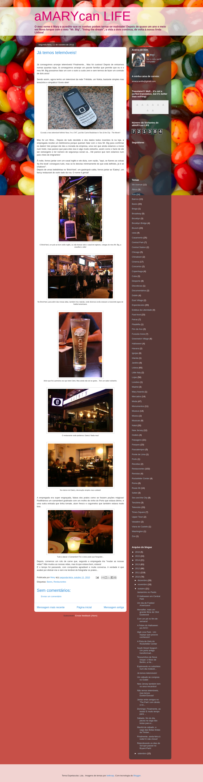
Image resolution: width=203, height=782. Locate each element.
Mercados (136, 396)
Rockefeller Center (140, 478)
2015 (137, 556)
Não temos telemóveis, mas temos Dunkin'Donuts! (148, 693)
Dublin (135, 295)
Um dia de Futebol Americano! (145, 604)
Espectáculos (138, 305)
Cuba (134, 276)
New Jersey (137, 430)
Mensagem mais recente (51, 607)
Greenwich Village (140, 338)
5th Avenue (137, 184)
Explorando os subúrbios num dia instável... (148, 667)
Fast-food (136, 314)
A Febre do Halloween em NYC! (147, 626)
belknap (110, 775)
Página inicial (84, 607)
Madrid (135, 387)
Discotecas (137, 286)
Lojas (134, 377)
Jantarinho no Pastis (146, 592)
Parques (136, 444)
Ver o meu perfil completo (153, 60)
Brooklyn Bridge (139, 223)
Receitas (136, 464)
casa (134, 233)
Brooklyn (136, 218)
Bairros (135, 199)
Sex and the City (139, 497)
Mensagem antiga (114, 607)
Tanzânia (136, 502)
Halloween (137, 343)
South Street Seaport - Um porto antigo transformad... (147, 650)
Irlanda (135, 358)
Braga (135, 208)
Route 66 (136, 488)
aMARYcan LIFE (82, 16)
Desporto (136, 281)
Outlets (135, 435)
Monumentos (138, 406)
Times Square (138, 512)
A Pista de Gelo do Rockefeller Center (147, 642)
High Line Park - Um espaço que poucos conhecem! (147, 634)
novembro (143, 584)
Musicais (136, 420)
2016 (137, 552)
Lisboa (135, 367)
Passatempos (138, 449)
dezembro (143, 580)
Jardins (135, 363)
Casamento (137, 237)
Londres (136, 382)
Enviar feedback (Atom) (86, 615)
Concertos (136, 266)
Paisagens (137, 440)
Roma (135, 483)
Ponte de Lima (139, 454)
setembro (142, 753)
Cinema (135, 262)
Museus (135, 411)
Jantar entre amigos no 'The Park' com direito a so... (148, 702)
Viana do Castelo (140, 526)
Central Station (139, 247)
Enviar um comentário (51, 596)
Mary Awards (138, 392)
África (134, 189)
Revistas (136, 473)
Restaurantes (60, 582)
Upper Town (137, 517)
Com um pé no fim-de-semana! (147, 620)
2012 (137, 568)
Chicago (136, 252)
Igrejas (135, 353)
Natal (134, 425)
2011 (137, 572)
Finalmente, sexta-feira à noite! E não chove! (148, 737)
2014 (137, 560)
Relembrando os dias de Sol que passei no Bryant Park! (148, 745)
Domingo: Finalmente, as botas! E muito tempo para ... (149, 711)
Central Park (138, 242)
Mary (152, 55)
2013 (137, 564)
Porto (134, 459)
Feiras (135, 319)
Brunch (135, 228)
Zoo (133, 536)
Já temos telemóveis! (147, 673)
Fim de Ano (137, 329)
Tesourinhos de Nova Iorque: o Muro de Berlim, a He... (147, 659)
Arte (134, 194)
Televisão (136, 507)
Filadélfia (136, 324)
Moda (134, 401)
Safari (134, 493)
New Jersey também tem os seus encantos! (148, 685)
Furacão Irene (138, 334)
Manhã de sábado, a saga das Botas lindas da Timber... (148, 730)
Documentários (139, 290)
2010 (137, 577)
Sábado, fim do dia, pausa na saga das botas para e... (147, 720)
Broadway (136, 213)
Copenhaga (137, 271)
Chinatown (137, 257)
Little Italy (136, 372)
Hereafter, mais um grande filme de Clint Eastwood (148, 612)
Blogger (137, 775)
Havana (135, 348)
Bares (49, 582)
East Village (137, 300)
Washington (137, 531)
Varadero (136, 522)
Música (135, 416)
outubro (142, 588)
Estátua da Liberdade (142, 310)
